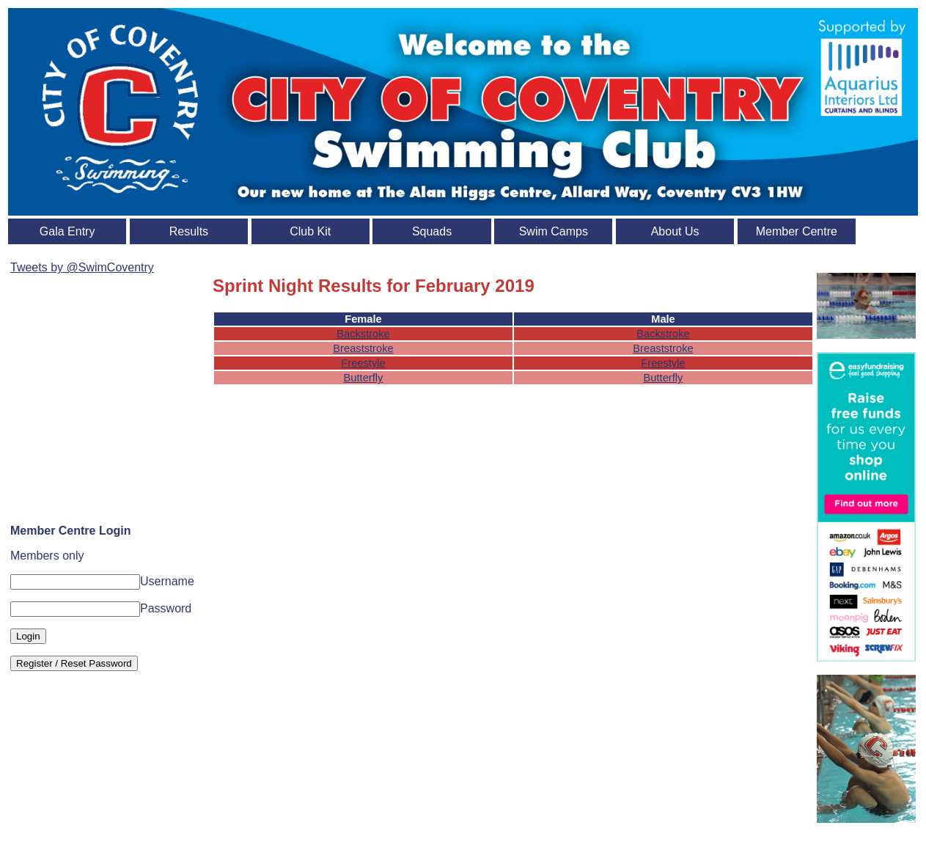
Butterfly (363, 378)
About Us (675, 231)
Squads (432, 231)
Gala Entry (67, 231)
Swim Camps (553, 231)
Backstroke (363, 334)
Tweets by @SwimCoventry (82, 267)
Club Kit (310, 231)
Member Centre (796, 231)
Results (188, 231)
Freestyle (363, 363)
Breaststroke (363, 348)
